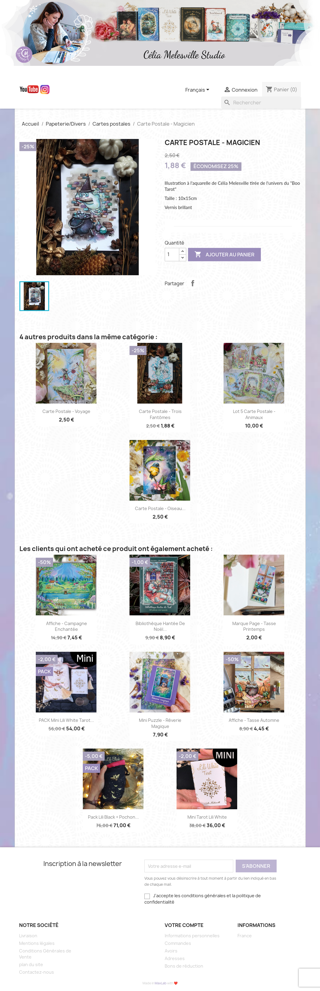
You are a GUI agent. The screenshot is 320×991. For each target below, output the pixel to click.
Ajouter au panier (224, 255)
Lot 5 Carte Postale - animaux (254, 414)
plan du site (31, 964)
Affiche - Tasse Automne (254, 720)
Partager (193, 283)
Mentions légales (37, 943)
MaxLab (161, 983)
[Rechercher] (261, 102)
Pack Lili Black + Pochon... (113, 817)
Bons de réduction (184, 966)
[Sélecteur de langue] (198, 90)
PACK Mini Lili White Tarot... (66, 720)
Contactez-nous (36, 972)
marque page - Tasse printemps (254, 626)
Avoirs (171, 951)
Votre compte (184, 925)
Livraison (28, 936)
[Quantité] (172, 254)
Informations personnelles (192, 936)
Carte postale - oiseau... (160, 508)
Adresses (175, 958)
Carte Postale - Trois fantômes (160, 414)
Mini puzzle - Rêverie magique (160, 723)
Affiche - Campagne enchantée (66, 626)
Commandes (178, 943)
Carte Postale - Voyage (66, 411)
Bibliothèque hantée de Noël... (160, 626)
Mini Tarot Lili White (207, 817)
